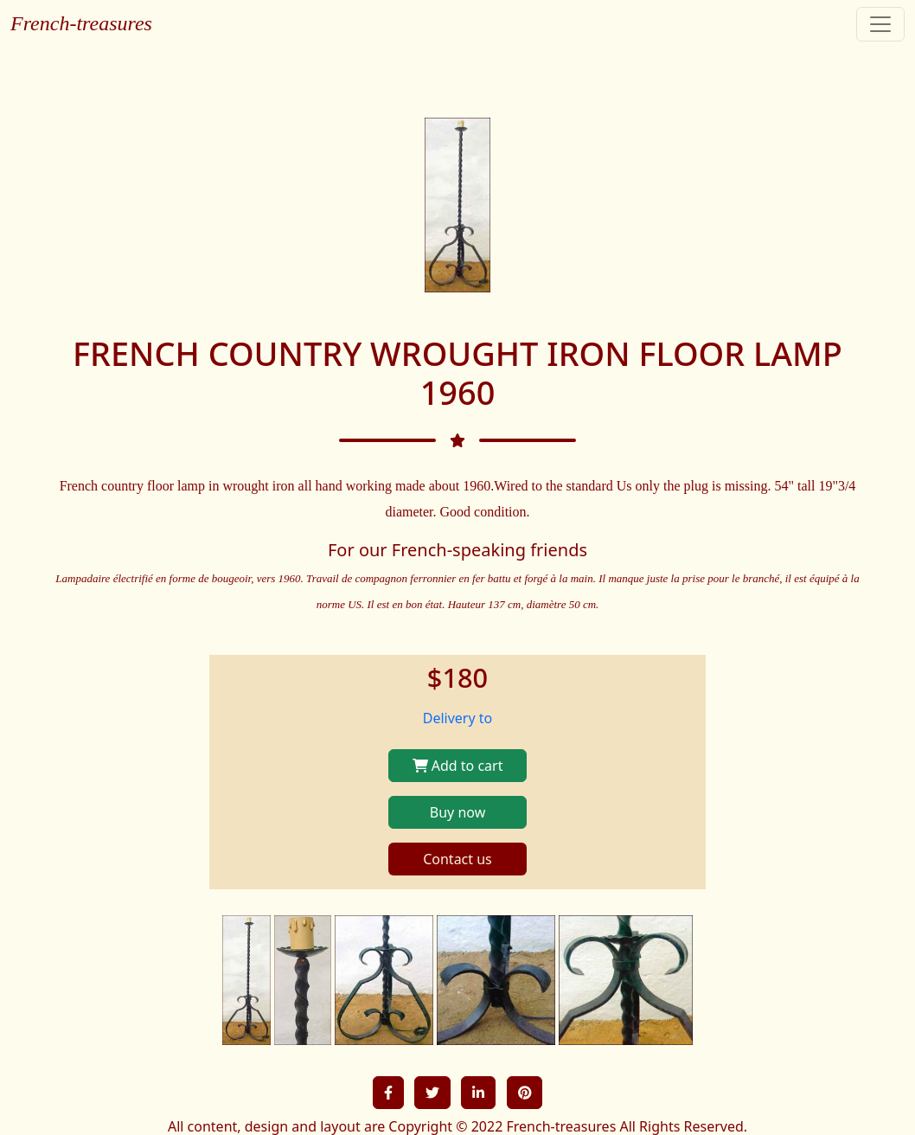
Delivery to (458, 718)
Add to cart (458, 765)
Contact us (457, 859)
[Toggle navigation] (880, 24)
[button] (388, 1092)
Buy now (457, 812)
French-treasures (81, 23)
